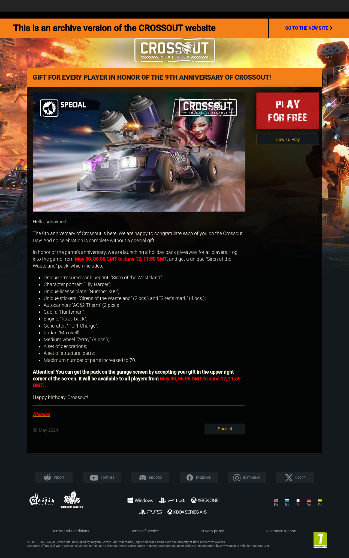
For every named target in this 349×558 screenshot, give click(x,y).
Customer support (281, 531)
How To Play (288, 139)
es (319, 505)
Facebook (203, 477)
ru (287, 505)
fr (297, 505)
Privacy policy (212, 531)
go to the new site (309, 28)
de (309, 505)
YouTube (107, 477)
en (276, 505)
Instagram (252, 477)
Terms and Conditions (70, 531)
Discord (155, 477)
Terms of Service (145, 531)
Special (225, 428)
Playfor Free (287, 111)
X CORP (300, 477)
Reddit (59, 477)
